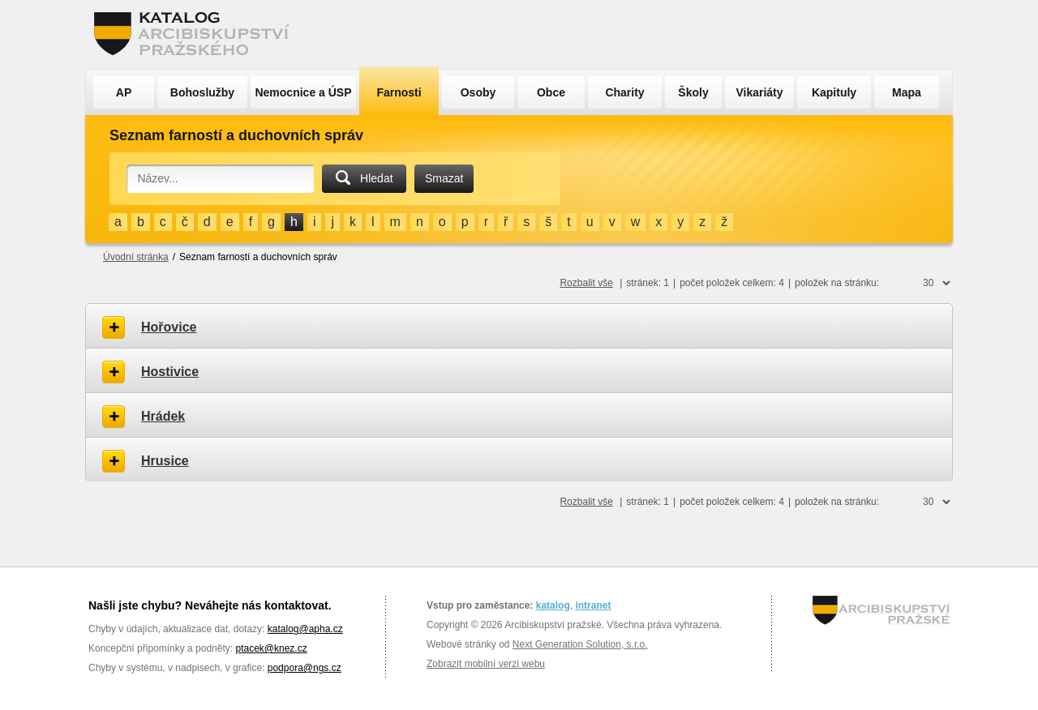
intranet (593, 605)
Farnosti (398, 92)
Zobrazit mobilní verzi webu (486, 663)
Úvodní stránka (136, 257)
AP (123, 92)
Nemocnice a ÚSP (303, 92)
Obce (551, 92)
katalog (553, 605)
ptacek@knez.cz (271, 648)
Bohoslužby (202, 92)
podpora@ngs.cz (304, 668)
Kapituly (834, 92)
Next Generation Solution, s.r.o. (580, 644)
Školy (693, 92)
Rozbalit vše (586, 283)
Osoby (478, 92)
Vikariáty (759, 92)
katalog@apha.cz (305, 629)
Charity (624, 92)
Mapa (906, 92)
